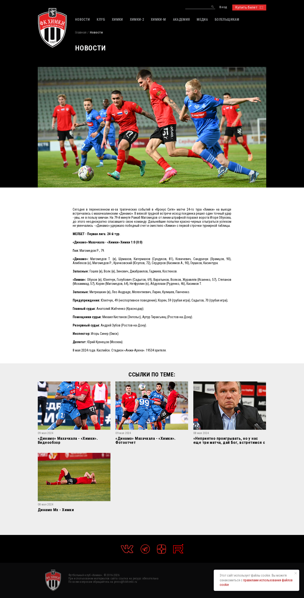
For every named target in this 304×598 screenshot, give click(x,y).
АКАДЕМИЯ (181, 19)
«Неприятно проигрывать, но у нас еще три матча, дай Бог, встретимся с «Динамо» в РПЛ (229, 440)
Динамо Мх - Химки (56, 510)
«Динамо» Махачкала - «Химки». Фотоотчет (145, 440)
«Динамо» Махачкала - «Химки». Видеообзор (68, 440)
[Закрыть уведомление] (295, 573)
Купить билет (249, 7)
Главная (80, 32)
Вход (223, 7)
